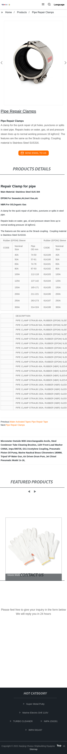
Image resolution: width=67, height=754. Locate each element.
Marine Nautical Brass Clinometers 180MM (40, 452)
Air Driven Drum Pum (34, 456)
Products (22, 12)
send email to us (33, 153)
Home (8, 12)
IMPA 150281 (52, 721)
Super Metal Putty (36, 704)
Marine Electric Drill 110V (37, 712)
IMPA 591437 (36, 730)
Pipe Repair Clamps (15, 425)
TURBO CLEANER (24, 721)
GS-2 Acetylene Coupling (35, 449)
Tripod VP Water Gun (11, 456)
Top (59, 744)
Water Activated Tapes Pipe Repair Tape (29, 422)
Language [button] (59, 4)
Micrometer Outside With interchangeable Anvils (25, 441)
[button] (43, 4)
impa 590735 (15, 449)
